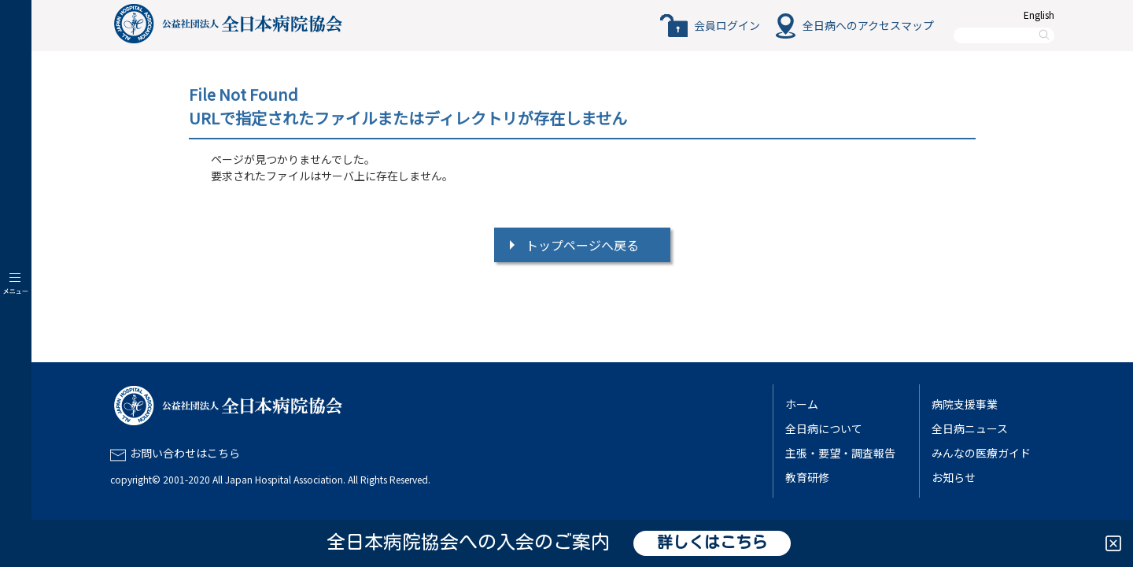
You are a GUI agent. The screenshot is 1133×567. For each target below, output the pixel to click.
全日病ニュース (970, 428)
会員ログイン (727, 25)
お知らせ (954, 477)
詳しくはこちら (712, 543)
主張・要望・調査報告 (840, 453)
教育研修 (807, 477)
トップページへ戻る (582, 244)
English (1039, 14)
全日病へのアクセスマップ (868, 25)
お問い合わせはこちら (185, 453)
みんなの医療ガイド (981, 453)
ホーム (801, 404)
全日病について (823, 428)
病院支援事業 (965, 404)
